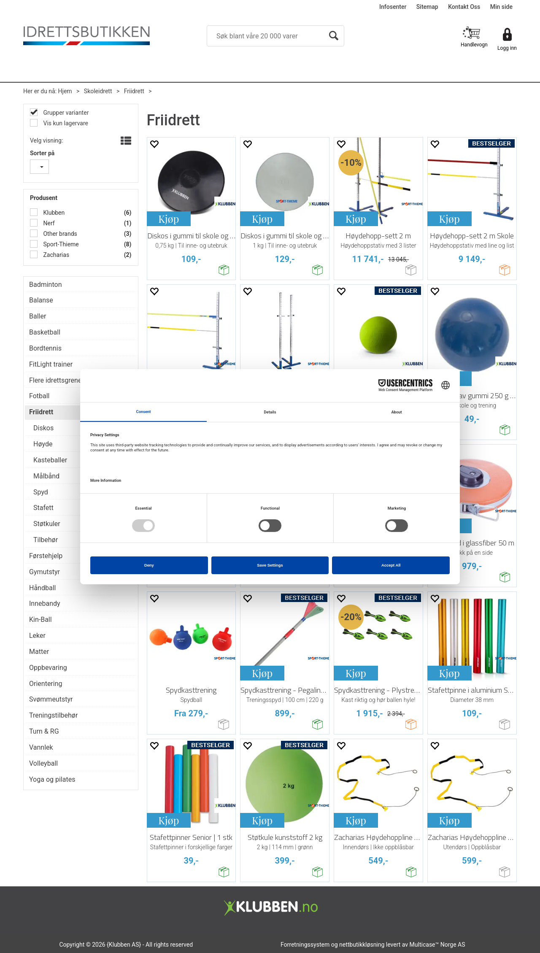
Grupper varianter (65, 112)
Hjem (65, 91)
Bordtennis (45, 348)
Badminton (45, 285)
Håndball (42, 588)
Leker (37, 636)
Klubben (53, 212)
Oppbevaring (48, 668)
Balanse (41, 300)
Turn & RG (44, 731)
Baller (37, 316)
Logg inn (507, 48)
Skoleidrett (98, 91)
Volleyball (43, 763)
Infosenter (392, 6)
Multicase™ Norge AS (437, 944)
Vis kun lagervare (65, 123)
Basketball (44, 332)
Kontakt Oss (464, 6)
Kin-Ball (40, 620)
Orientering (45, 684)
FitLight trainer (51, 364)
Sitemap (427, 6)
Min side (501, 6)
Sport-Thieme (60, 244)
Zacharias (55, 254)
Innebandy (44, 603)
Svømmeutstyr (51, 699)
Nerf (48, 223)
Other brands (59, 233)
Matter (39, 652)
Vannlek (41, 747)
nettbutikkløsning (361, 944)
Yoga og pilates (52, 779)
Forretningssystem (305, 944)
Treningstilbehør (53, 715)
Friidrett (134, 91)
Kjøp (168, 218)
